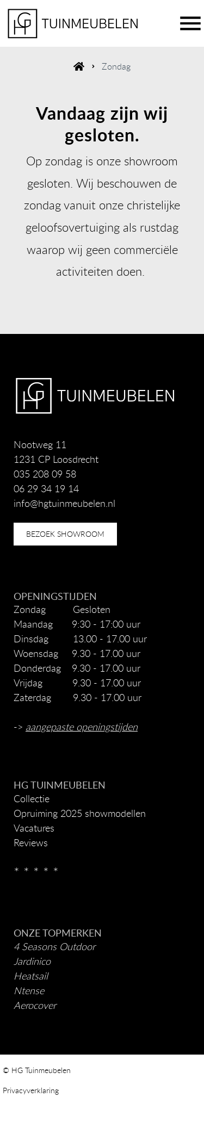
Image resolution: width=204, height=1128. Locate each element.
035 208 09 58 (45, 473)
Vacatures (34, 827)
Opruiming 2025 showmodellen (80, 813)
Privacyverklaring (31, 1090)
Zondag (116, 66)
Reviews (31, 842)
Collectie (32, 798)
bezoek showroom (65, 534)
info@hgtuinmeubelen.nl (64, 503)
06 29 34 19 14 (46, 488)
